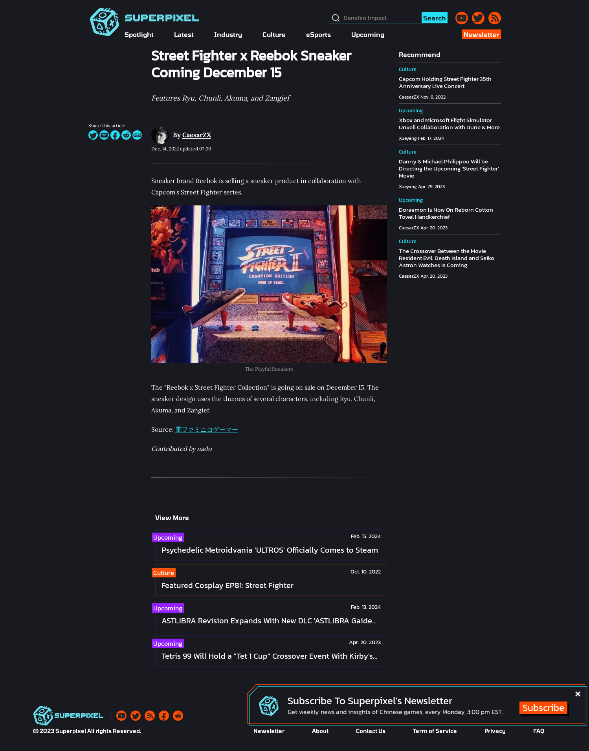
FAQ (538, 730)
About (320, 730)
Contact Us (370, 730)
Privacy (495, 730)
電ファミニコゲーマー (206, 429)
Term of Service (435, 730)
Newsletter (268, 730)
